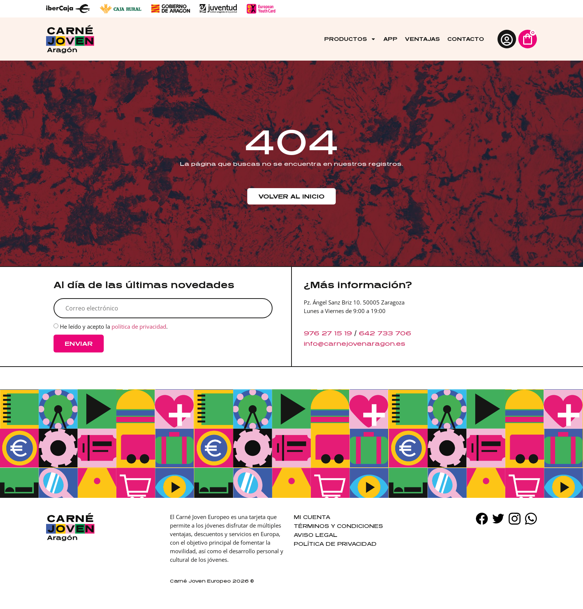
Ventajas (422, 39)
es (400, 343)
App (390, 39)
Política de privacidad (335, 544)
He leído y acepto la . (114, 327)
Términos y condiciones (338, 526)
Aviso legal (315, 535)
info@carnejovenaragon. (350, 343)
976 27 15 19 (328, 333)
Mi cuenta (312, 517)
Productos (350, 39)
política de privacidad (139, 327)
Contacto (465, 39)
